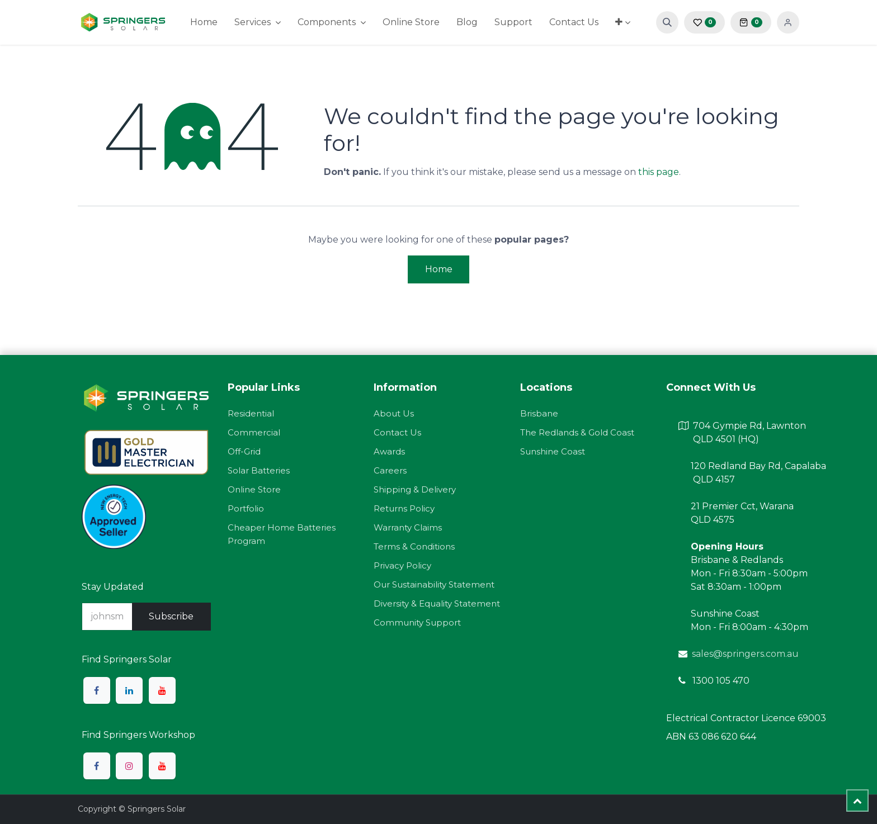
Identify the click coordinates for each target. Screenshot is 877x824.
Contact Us (397, 432)
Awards (389, 451)
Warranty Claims (408, 527)
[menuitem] (204, 22)
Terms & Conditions (414, 546)
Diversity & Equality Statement (437, 603)
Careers (390, 470)
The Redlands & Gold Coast (577, 432)
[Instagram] (129, 765)
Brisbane (539, 413)
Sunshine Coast (552, 451)
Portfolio (246, 508)
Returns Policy (404, 508)
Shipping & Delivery (415, 489)
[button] (667, 22)
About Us (394, 413)
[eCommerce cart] (750, 22)
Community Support (417, 622)
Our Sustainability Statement (434, 584)
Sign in (788, 22)
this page (658, 172)
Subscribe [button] (171, 616)
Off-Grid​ (244, 451)
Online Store (254, 489)
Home (438, 269)
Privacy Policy (402, 565)
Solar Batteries (259, 470)
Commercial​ (254, 432)
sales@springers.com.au (745, 653)
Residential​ (251, 413)
